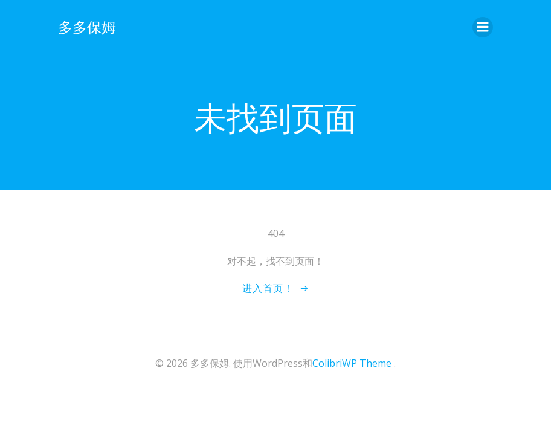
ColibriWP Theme (352, 363)
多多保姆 (87, 27)
